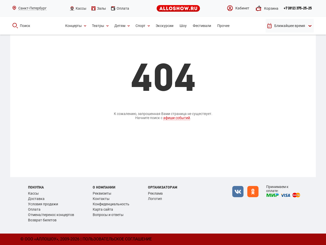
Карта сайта (103, 209)
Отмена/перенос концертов (51, 215)
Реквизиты (102, 193)
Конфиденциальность (111, 204)
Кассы (33, 193)
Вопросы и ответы (108, 215)
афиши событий (176, 118)
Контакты (101, 199)
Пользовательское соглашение (117, 239)
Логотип (155, 199)
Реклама (155, 193)
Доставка (36, 199)
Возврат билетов (42, 220)
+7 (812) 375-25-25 (297, 8)
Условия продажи (43, 204)
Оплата (34, 209)
